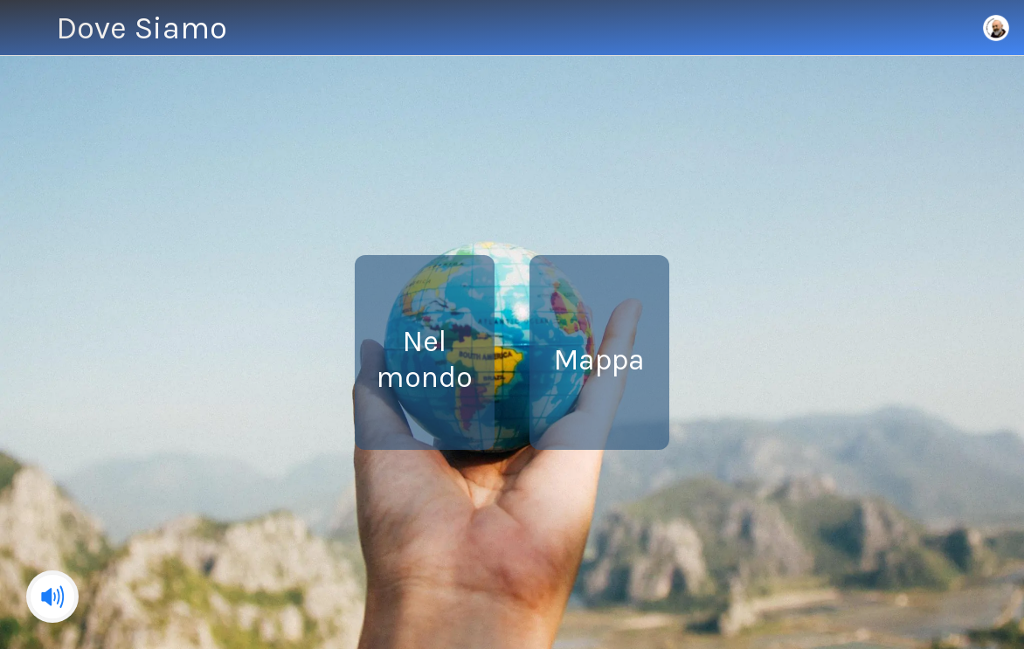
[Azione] (951, 28)
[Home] (996, 28)
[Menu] (28, 28)
